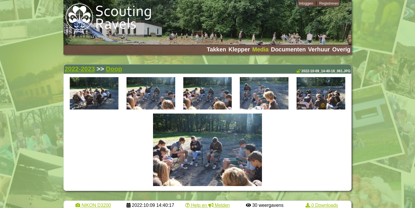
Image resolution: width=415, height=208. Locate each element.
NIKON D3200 (93, 205)
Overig (341, 49)
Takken (216, 49)
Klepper (239, 49)
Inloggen (306, 3)
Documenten (288, 49)
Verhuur (319, 49)
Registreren (329, 3)
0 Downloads (321, 205)
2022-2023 (80, 69)
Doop (114, 69)
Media (260, 49)
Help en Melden (207, 205)
